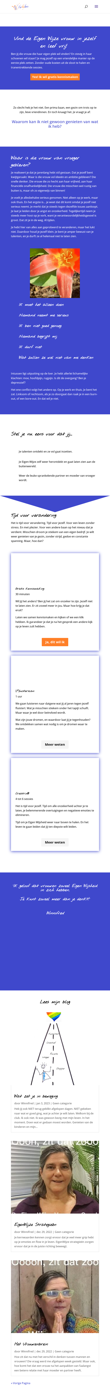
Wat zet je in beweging (36, 1096)
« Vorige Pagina (20, 1383)
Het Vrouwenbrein (31, 1344)
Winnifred (27, 1103)
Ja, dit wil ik (55, 642)
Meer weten (55, 744)
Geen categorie (62, 1103)
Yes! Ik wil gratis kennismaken (55, 77)
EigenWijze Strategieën (35, 1225)
